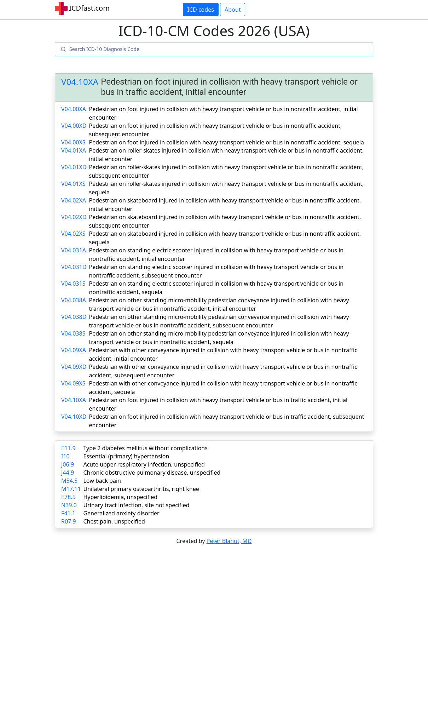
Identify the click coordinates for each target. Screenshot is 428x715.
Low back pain (102, 481)
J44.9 (67, 472)
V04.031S (73, 283)
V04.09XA (73, 350)
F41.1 (68, 513)
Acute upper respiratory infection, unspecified (143, 464)
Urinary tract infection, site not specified (136, 505)
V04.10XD (74, 417)
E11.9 (68, 448)
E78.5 (68, 497)
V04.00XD (74, 126)
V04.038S (73, 333)
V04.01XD (74, 167)
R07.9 (68, 521)
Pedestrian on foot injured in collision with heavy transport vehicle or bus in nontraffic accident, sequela (226, 142)
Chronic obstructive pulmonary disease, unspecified (151, 472)
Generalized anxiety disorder (121, 513)
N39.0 (69, 505)
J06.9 (67, 464)
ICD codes (200, 9)
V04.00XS (73, 142)
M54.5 (69, 481)
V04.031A (73, 250)
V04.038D (73, 317)
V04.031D (73, 267)
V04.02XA (73, 200)
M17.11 (71, 489)
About (233, 9)
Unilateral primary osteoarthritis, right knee (141, 489)
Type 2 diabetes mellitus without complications (145, 448)
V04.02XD (74, 217)
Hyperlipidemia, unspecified (120, 497)
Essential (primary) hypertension (126, 456)
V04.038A (73, 300)
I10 (65, 456)
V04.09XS (73, 383)
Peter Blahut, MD (229, 541)
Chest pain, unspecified (114, 521)
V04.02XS (73, 234)
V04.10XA (79, 82)
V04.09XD (74, 367)
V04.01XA (73, 150)
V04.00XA (73, 109)
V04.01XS (73, 184)
